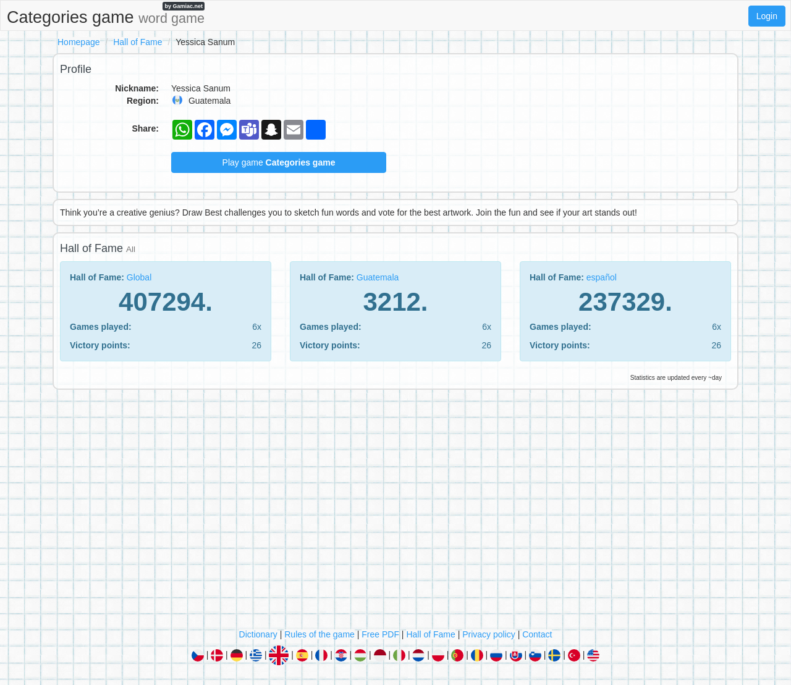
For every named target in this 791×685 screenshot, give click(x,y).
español (601, 277)
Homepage (78, 42)
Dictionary (258, 634)
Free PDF (380, 634)
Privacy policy (488, 634)
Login (766, 16)
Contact (537, 634)
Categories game (106, 14)
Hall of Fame (137, 42)
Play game (279, 162)
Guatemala (378, 277)
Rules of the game (319, 634)
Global (139, 277)
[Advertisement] (395, 512)
